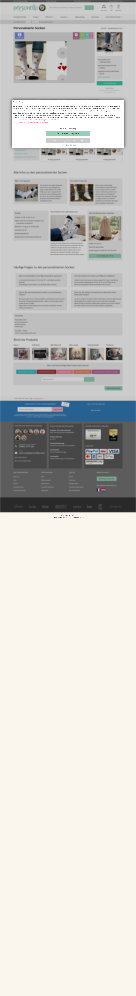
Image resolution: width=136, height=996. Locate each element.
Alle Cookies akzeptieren (68, 133)
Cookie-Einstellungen (68, 144)
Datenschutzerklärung (20, 122)
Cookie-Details (41, 122)
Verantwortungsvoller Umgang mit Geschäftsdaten (39, 120)
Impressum (31, 122)
